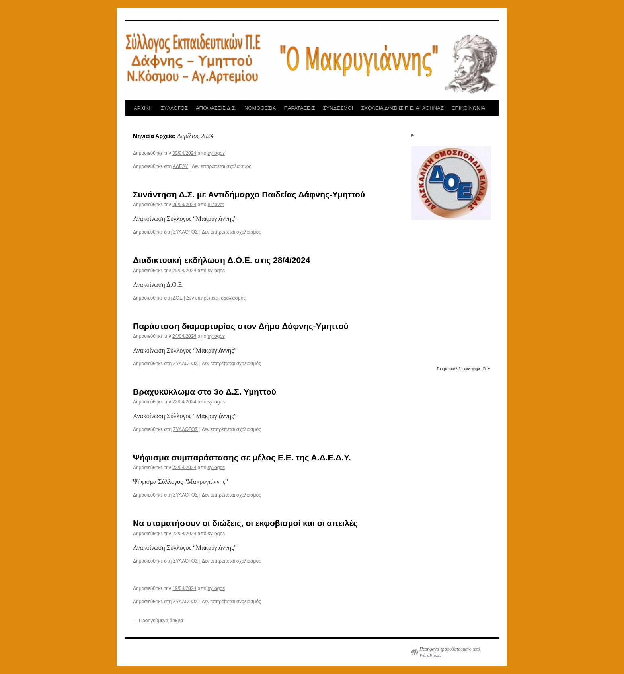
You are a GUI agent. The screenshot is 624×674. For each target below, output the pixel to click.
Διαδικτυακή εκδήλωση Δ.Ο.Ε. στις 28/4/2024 (221, 260)
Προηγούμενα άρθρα (158, 620)
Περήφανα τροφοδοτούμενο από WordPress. (449, 652)
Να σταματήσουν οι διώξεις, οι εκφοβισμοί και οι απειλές (245, 523)
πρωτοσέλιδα (453, 368)
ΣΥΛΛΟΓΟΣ (174, 108)
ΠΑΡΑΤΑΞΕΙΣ (299, 108)
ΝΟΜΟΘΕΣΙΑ (260, 108)
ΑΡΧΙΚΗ (143, 108)
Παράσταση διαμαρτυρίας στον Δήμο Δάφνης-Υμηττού (241, 326)
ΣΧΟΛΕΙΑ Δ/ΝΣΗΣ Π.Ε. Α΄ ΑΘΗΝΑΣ (402, 108)
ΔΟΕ (178, 298)
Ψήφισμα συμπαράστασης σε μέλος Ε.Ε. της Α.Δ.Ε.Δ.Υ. (242, 457)
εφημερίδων (480, 368)
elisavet (216, 204)
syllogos (216, 153)
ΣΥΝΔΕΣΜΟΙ (338, 108)
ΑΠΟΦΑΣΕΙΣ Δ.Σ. (216, 108)
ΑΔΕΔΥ (180, 166)
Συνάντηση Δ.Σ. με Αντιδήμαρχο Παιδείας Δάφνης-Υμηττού (249, 194)
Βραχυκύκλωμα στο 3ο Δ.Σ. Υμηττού (204, 391)
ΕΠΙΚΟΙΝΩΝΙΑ (468, 108)
